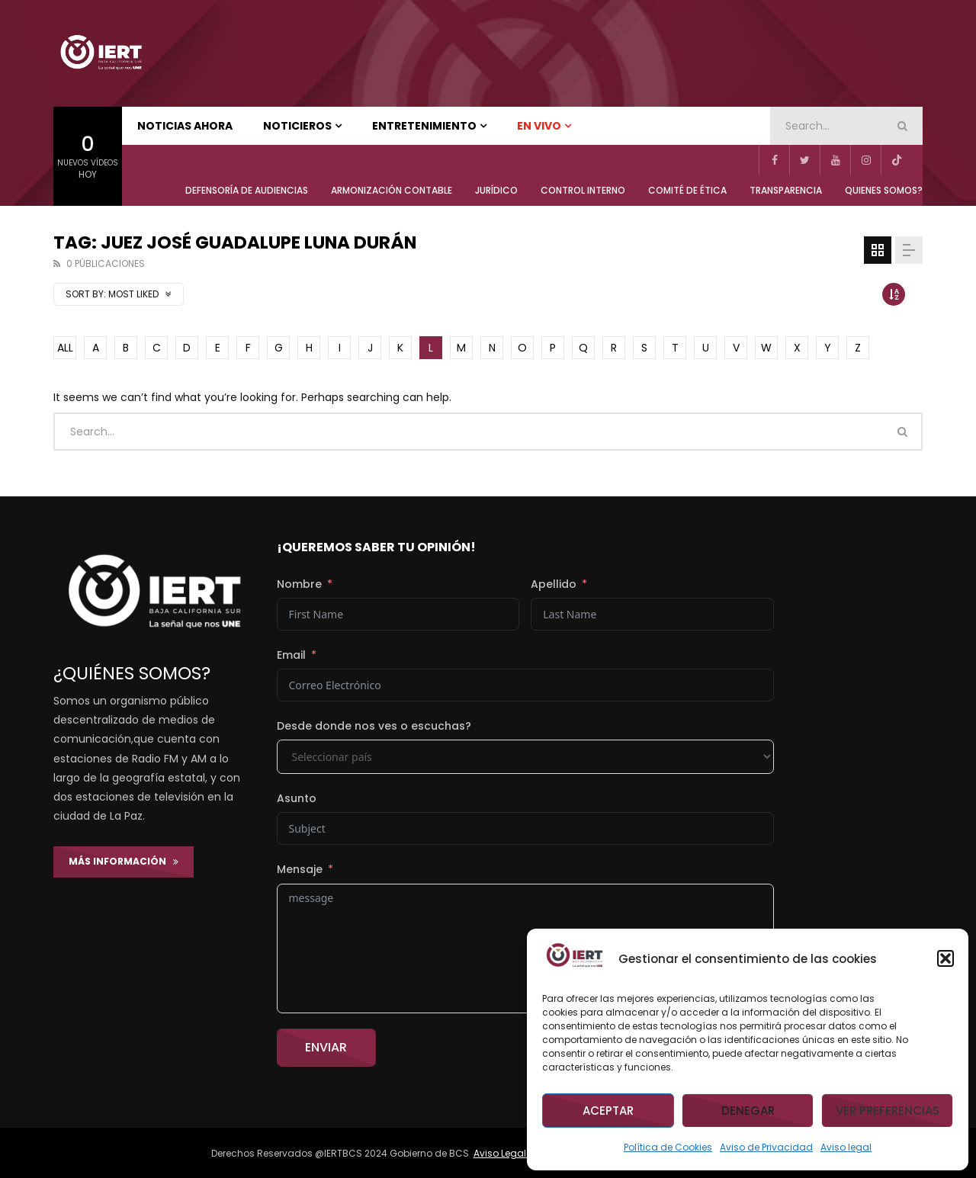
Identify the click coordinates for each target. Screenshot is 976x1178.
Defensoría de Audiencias (246, 190)
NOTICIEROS (297, 125)
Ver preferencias (887, 1111)
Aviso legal (846, 1147)
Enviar (326, 1047)
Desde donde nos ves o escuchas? (374, 725)
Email (291, 655)
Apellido (553, 584)
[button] (945, 958)
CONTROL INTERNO (583, 190)
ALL (65, 347)
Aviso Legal (501, 1153)
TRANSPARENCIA (786, 190)
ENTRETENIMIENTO (424, 125)
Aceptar (608, 1111)
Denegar (748, 1111)
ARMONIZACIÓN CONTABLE (391, 190)
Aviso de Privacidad (766, 1147)
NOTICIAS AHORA (185, 125)
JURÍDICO (496, 190)
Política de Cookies (668, 1147)
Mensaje (300, 869)
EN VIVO (539, 125)
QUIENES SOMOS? (884, 190)
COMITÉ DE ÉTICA (687, 190)
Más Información (123, 861)
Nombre (299, 584)
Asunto (296, 798)
